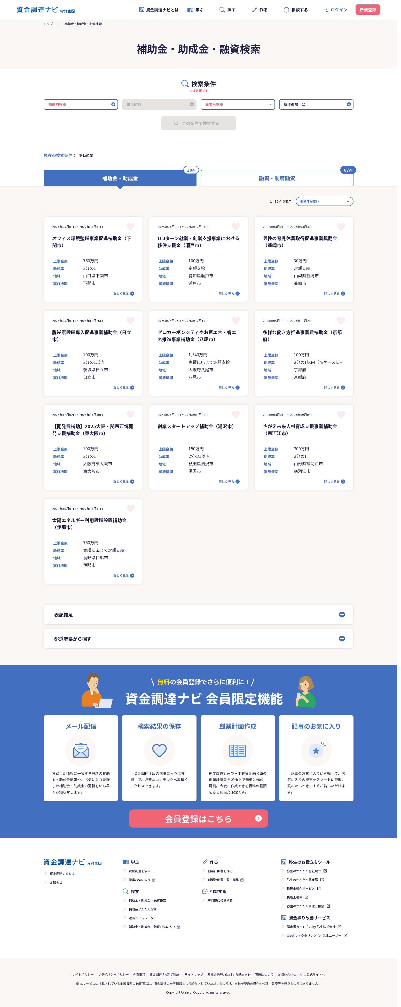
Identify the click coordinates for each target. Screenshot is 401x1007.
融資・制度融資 (277, 178)
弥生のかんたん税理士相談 (305, 906)
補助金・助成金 (120, 178)
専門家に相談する (220, 900)
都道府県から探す (72, 638)
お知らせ (56, 882)
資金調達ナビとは (159, 9)
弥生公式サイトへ (312, 974)
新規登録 (368, 9)
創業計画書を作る (220, 871)
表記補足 (63, 614)
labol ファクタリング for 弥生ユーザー (314, 935)
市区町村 (134, 104)
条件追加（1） (296, 104)
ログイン (339, 9)
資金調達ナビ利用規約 (165, 974)
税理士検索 (294, 897)
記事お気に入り (140, 879)
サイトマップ (194, 974)
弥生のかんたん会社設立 (304, 871)
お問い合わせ (287, 974)
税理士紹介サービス (301, 888)
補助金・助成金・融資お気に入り (152, 926)
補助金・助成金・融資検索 (147, 900)
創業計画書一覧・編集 (223, 879)
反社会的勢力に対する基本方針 (229, 974)
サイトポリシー (83, 974)
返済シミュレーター (143, 918)
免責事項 (139, 974)
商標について (264, 974)
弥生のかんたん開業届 (302, 879)
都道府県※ (57, 104)
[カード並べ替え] (324, 201)
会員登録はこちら (213, 818)
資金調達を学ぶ (140, 871)
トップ (48, 23)
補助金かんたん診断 (143, 909)
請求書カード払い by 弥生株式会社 (311, 926)
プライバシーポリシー (113, 974)
